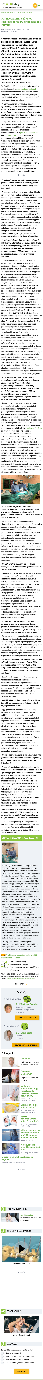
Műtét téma (31, 978)
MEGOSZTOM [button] (21, 984)
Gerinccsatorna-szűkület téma (17, 978)
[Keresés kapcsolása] (35, 5)
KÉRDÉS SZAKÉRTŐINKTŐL (27, 1017)
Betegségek (11, 12)
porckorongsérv (11, 135)
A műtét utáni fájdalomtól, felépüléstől (20, 1363)
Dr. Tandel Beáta (24, 1033)
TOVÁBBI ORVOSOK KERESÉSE (26, 1045)
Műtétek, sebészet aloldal (24, 12)
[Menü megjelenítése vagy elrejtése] (39, 5)
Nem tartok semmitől (13, 1353)
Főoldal (3, 12)
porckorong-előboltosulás (30, 133)
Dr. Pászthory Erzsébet (27, 1004)
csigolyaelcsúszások (33, 428)
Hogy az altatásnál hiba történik (18, 1359)
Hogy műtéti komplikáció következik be (20, 1356)
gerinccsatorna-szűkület (26, 89)
